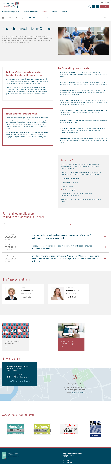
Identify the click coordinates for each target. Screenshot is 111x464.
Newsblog (65, 12)
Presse (101, 2)
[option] (23, 294)
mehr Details (27, 297)
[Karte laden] (55, 384)
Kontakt (107, 2)
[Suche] (89, 6)
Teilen (107, 18)
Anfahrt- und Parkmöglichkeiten (20, 381)
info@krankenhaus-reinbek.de (21, 377)
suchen (69, 224)
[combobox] (18, 224)
